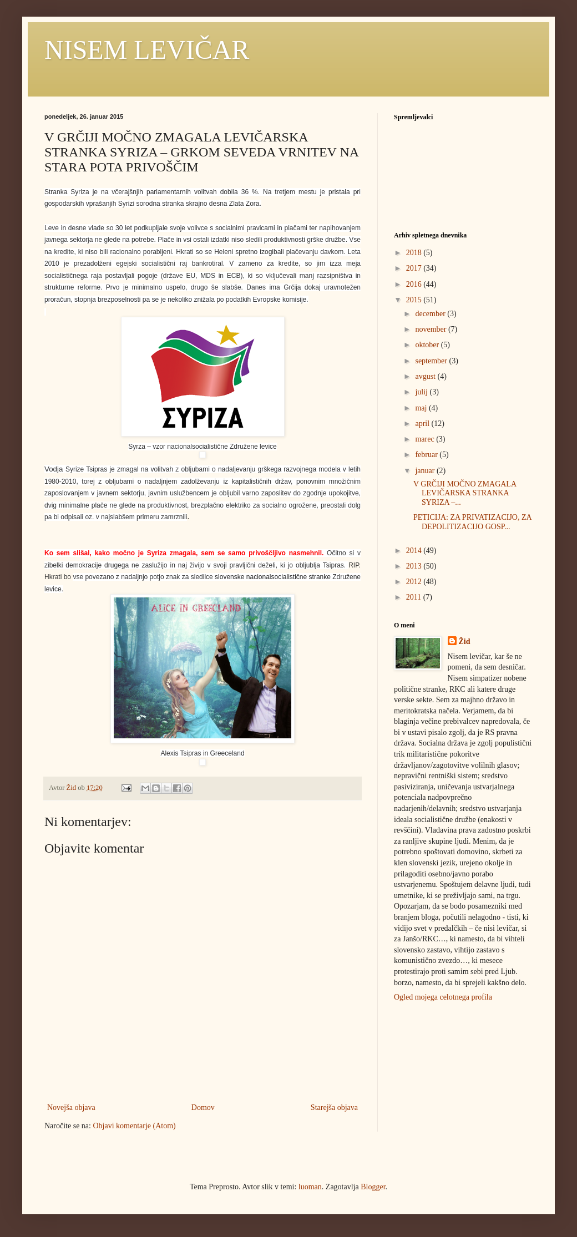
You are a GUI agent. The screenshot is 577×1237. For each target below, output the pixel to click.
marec (425, 439)
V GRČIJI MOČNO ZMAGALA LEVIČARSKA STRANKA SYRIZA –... (464, 493)
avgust (426, 376)
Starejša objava (334, 1107)
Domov (203, 1107)
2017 (415, 268)
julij (422, 392)
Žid (464, 641)
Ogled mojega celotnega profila (443, 997)
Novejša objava (71, 1107)
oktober (428, 345)
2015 (415, 300)
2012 (415, 581)
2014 (415, 550)
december (431, 314)
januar (425, 471)
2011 (414, 597)
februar (427, 454)
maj (422, 408)
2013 (415, 566)
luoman (310, 1187)
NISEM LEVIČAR (146, 49)
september (432, 361)
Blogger (373, 1187)
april (423, 423)
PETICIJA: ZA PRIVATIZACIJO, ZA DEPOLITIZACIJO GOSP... (472, 522)
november (431, 329)
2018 (415, 253)
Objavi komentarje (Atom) (134, 1126)
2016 (415, 284)
